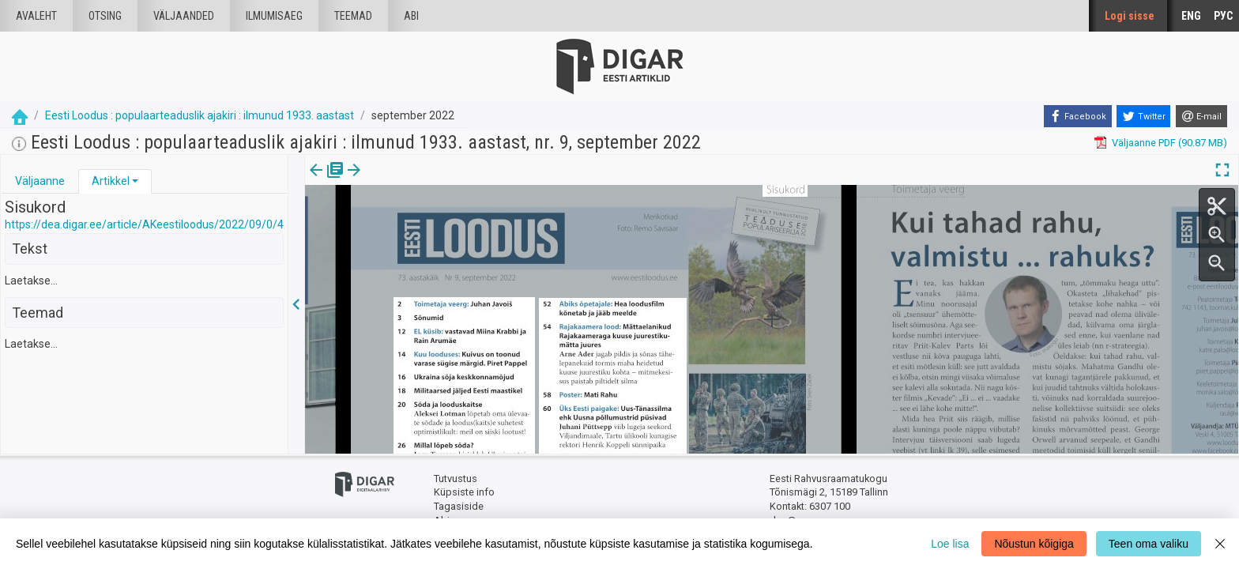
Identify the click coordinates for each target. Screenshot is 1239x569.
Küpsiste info (464, 492)
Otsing (105, 15)
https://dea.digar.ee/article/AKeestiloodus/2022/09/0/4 (144, 224)
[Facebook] (1078, 116)
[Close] (1220, 543)
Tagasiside (459, 506)
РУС (1223, 15)
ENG (1191, 15)
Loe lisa (950, 543)
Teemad (353, 15)
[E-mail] (1201, 116)
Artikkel (111, 181)
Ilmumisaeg (274, 15)
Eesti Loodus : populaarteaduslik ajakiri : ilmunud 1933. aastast (199, 115)
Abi (411, 15)
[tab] (40, 181)
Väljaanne (40, 181)
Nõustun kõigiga (1033, 543)
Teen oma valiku (1148, 543)
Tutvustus (455, 478)
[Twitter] (1143, 116)
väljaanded (183, 15)
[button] (135, 180)
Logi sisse (1129, 15)
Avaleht (36, 15)
